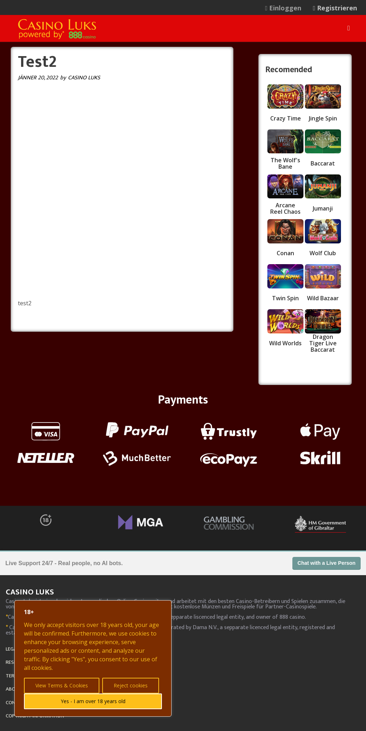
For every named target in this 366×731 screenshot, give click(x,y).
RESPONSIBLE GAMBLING (32, 662)
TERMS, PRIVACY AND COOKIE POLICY (46, 675)
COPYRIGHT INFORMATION (35, 715)
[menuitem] (287, 8)
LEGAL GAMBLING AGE (29, 648)
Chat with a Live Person (326, 563)
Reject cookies (131, 685)
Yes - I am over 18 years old (93, 701)
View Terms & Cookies (61, 685)
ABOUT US (17, 689)
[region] (93, 658)
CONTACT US (20, 702)
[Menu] (348, 28)
